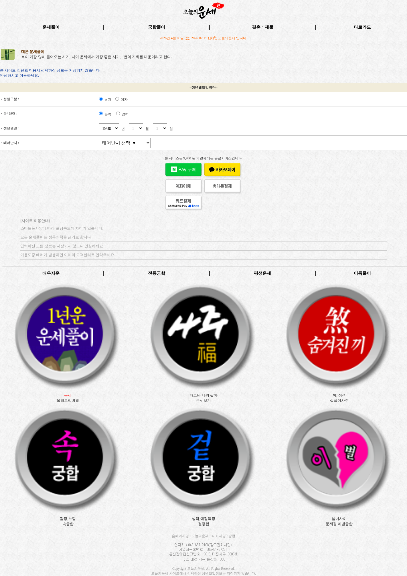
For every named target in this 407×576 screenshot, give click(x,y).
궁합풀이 (156, 27)
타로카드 (362, 27)
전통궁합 (156, 273)
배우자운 (51, 273)
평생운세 (262, 273)
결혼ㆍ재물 (262, 27)
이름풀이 (362, 273)
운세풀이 (51, 27)
